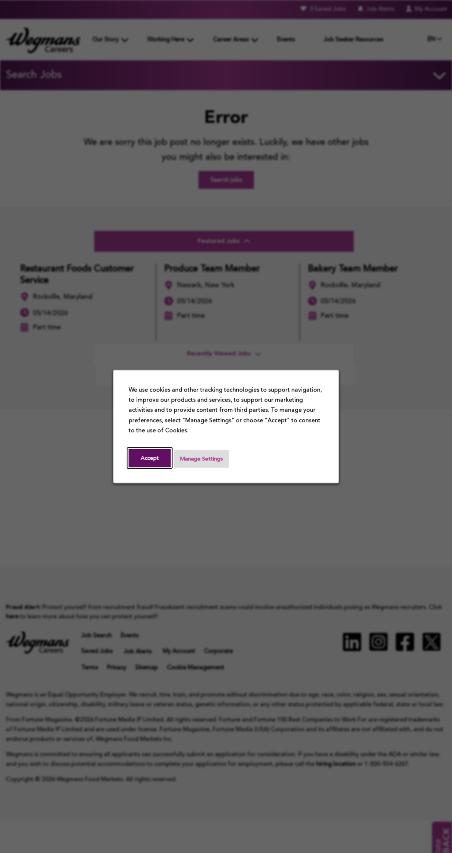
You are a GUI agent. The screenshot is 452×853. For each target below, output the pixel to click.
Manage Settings (204, 459)
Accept (150, 458)
